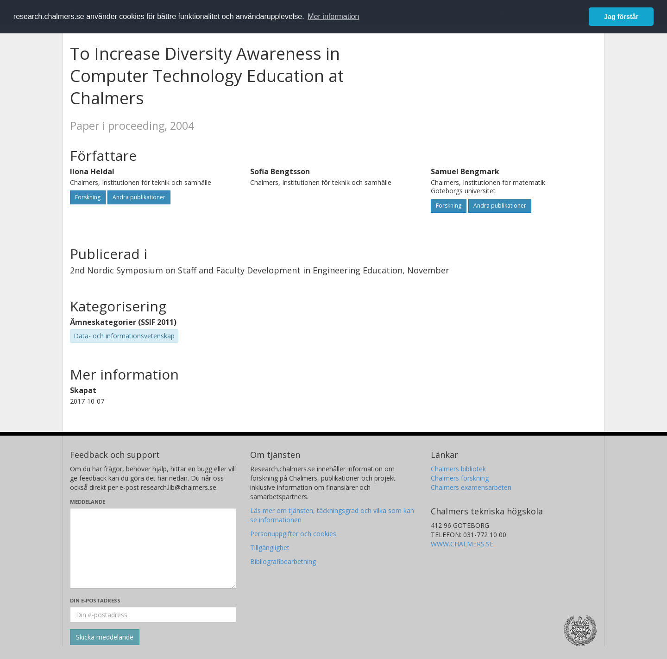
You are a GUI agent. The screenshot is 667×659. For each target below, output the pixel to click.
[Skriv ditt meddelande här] (153, 548)
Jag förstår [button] (621, 16)
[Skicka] (104, 637)
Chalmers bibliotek (458, 468)
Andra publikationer (139, 197)
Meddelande (87, 501)
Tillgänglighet (269, 547)
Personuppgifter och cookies (293, 533)
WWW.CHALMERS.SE (462, 543)
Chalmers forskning (460, 478)
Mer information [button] (333, 16)
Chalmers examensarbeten (471, 487)
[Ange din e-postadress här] (153, 614)
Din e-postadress (95, 600)
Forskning (88, 197)
